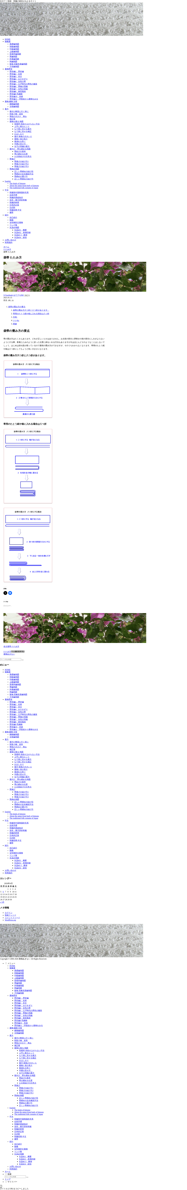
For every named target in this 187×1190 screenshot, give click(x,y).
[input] (10, 659)
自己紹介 (13, 848)
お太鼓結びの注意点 (22, 787)
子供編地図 (14, 697)
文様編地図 (14, 737)
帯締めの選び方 (21, 807)
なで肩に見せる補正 (22, 762)
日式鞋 (12, 838)
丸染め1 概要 (20, 860)
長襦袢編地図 (15, 684)
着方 (7, 739)
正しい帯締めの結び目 (23, 802)
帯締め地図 (14, 799)
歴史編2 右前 (16, 704)
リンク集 (13, 855)
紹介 (7, 845)
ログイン (8, 913)
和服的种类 (14, 833)
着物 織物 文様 (11, 732)
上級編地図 (14, 682)
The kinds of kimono (18, 814)
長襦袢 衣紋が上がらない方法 (27, 754)
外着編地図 (14, 689)
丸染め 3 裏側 (20, 865)
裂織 (11, 850)
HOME (7, 670)
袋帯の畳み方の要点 (16, 307)
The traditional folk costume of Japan (24, 818)
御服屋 (7, 672)
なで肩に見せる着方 (22, 759)
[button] (27, 295)
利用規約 (8, 873)
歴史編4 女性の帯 (18, 712)
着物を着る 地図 (16, 752)
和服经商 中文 (15, 840)
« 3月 (2, 902)
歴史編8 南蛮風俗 (18, 722)
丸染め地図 (14, 858)
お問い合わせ (10, 870)
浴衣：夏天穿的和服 (18, 830)
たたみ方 (7, 652)
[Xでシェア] (4, 295)
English (8, 812)
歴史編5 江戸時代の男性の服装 (23, 714)
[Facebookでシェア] (9, 295)
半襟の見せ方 (21, 774)
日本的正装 (14, 835)
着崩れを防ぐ (20, 772)
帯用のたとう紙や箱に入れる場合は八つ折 (31, 314)
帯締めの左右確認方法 (23, 804)
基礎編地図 (14, 674)
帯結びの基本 (20, 782)
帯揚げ (12, 789)
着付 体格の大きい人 (23, 767)
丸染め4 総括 (20, 868)
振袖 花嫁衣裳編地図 (18, 694)
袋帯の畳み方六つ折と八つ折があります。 (31, 310)
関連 (15, 324)
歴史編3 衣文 (16, 707)
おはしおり (19, 764)
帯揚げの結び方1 (21, 792)
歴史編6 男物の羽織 (19, 717)
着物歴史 (8, 699)
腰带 (11, 843)
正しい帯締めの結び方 (23, 809)
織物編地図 (14, 734)
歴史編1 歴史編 (17, 702)
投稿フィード (10, 915)
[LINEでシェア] (21, 295)
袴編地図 (13, 692)
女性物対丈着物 (16, 853)
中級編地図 (14, 679)
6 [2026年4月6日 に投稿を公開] (3, 892)
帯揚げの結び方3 (21, 797)
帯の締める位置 (21, 784)
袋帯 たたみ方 (17, 652)
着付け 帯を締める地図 (20, 779)
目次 (5, 300)
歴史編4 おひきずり (19, 709)
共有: (15, 317)
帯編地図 (13, 687)
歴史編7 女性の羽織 (19, 719)
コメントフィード (12, 918)
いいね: (16, 320)
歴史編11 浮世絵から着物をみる (24, 729)
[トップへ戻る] (1, 1186)
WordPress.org (10, 920)
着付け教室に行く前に (19, 742)
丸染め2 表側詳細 (22, 863)
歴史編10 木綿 (16, 727)
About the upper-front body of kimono (24, 816)
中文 (7, 820)
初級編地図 (14, 677)
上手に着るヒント (22, 757)
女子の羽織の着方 (22, 777)
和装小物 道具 (16, 744)
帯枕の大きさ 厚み (18, 747)
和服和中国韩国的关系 (19, 823)
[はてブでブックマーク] (16, 295)
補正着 (12, 749)
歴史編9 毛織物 (16, 724)
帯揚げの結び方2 (21, 794)
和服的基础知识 (16, 828)
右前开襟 (13, 825)
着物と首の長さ (21, 769)
